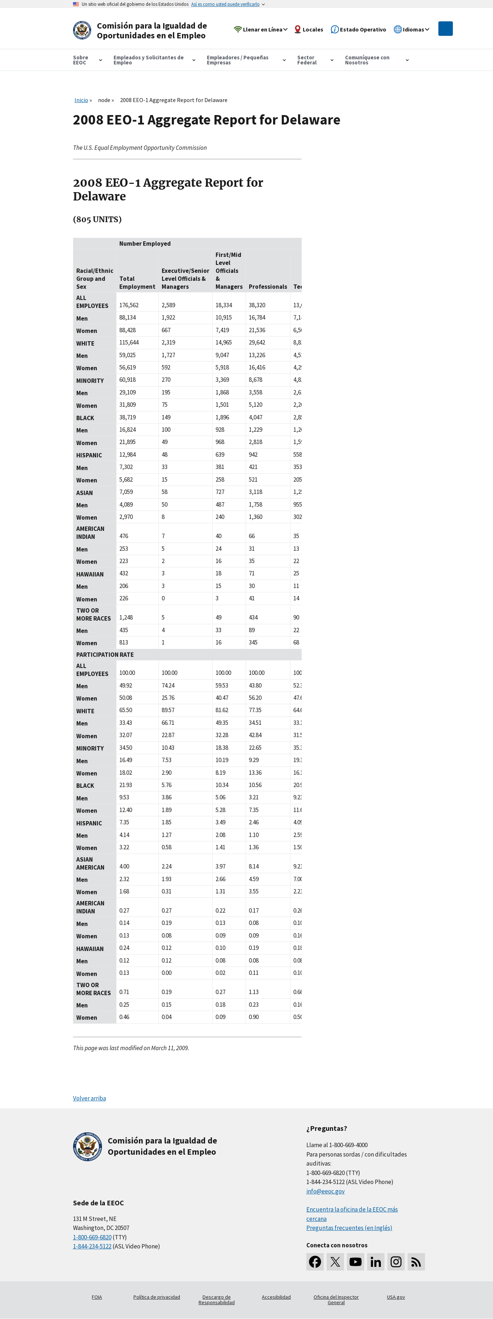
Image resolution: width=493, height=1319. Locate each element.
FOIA (97, 1297)
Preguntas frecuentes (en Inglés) (349, 1228)
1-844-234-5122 (92, 1246)
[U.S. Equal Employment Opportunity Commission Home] (142, 31)
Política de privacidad (156, 1297)
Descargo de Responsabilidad (217, 1300)
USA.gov (396, 1297)
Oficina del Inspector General (336, 1300)
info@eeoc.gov (325, 1191)
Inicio (81, 99)
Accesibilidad (276, 1297)
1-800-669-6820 (92, 1237)
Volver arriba (89, 1098)
